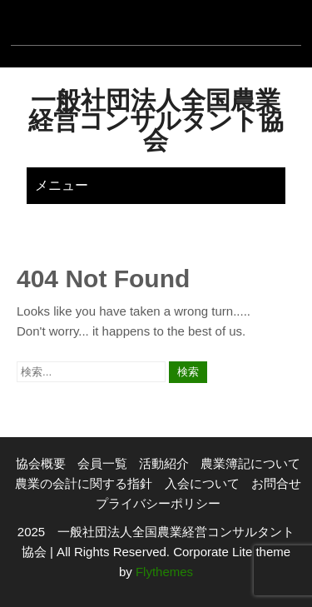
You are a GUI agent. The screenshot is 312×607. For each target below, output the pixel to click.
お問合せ (276, 483)
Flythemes (162, 572)
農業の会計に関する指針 (83, 483)
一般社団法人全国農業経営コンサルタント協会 (156, 120)
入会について (202, 483)
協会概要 (41, 463)
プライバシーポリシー (158, 503)
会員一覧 (102, 463)
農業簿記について (250, 463)
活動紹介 (164, 463)
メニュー (61, 185)
